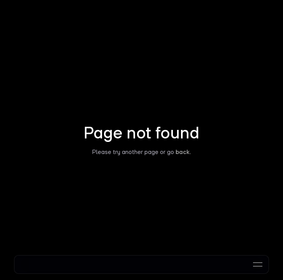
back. (183, 152)
